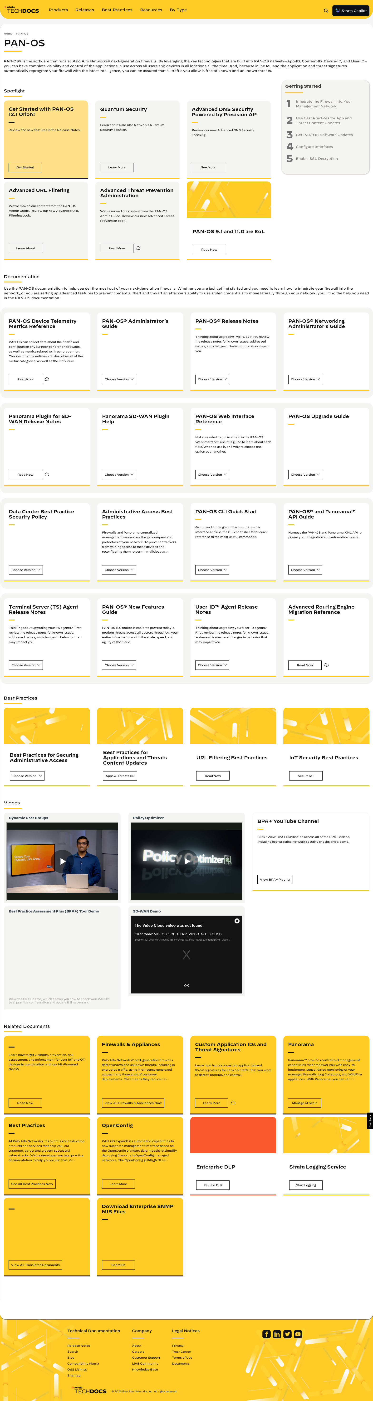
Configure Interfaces (314, 147)
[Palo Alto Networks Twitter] (284, 1337)
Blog (74, 1357)
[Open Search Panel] (327, 11)
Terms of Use (186, 1357)
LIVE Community (149, 1363)
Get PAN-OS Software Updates (324, 135)
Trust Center (185, 1351)
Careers (142, 1351)
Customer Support (150, 1357)
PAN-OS (22, 33)
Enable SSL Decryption (317, 159)
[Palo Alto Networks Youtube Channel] (294, 1337)
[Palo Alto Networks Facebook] (263, 1337)
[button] (25, 167)
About (140, 1345)
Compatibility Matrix (87, 1363)
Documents (184, 1363)
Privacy (181, 1345)
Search (76, 1351)
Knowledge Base (149, 1369)
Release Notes (82, 1345)
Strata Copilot (351, 11)
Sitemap (77, 1375)
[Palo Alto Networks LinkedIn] (273, 1337)
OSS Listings (81, 1369)
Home (8, 33)
